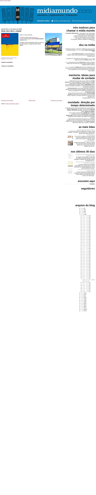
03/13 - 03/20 (85, 275)
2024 (82, 211)
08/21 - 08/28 (85, 241)
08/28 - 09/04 (85, 239)
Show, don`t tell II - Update (11, 31)
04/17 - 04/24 (85, 267)
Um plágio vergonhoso (89, 141)
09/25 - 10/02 (85, 233)
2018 (82, 297)
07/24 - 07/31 (85, 247)
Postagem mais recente (7, 100)
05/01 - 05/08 (85, 264)
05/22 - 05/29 (85, 260)
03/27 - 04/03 (85, 272)
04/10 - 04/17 (85, 269)
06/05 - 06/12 (85, 257)
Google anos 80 (91, 134)
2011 (82, 307)
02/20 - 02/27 (85, 282)
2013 (82, 304)
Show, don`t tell (86, 281)
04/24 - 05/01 (85, 266)
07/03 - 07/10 (85, 251)
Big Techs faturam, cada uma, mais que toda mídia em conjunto (85, 162)
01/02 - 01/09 (85, 291)
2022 (82, 214)
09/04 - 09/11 (85, 238)
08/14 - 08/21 (85, 242)
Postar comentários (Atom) (12, 103)
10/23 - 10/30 (85, 227)
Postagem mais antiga (56, 100)
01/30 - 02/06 (85, 287)
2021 (82, 293)
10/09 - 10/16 (85, 230)
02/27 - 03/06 (85, 278)
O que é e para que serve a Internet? (86, 129)
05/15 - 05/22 (85, 261)
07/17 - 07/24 (85, 248)
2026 (82, 208)
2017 (82, 299)
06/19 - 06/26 (85, 254)
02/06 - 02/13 (85, 285)
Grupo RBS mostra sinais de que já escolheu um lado (86, 170)
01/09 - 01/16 (85, 290)
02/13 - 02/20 (85, 284)
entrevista (90, 58)
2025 (82, 209)
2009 (82, 310)
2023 (82, 212)
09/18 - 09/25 (85, 235)
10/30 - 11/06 (85, 226)
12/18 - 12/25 (85, 217)
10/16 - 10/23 (85, 229)
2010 (82, 309)
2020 (82, 294)
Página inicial (32, 100)
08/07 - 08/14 (85, 244)
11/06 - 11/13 (85, 224)
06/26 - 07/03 (85, 252)
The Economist (9, 58)
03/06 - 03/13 (85, 276)
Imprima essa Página (5, 0)
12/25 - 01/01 (85, 215)
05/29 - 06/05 (85, 258)
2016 (82, 300)
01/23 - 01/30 (85, 288)
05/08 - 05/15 (85, 263)
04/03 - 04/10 (85, 270)
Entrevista (67, 67)
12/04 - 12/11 (85, 220)
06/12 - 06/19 (85, 255)
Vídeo (66, 62)
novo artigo (79, 50)
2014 (82, 303)
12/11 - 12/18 (85, 218)
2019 (82, 296)
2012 (82, 306)
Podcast (70, 53)
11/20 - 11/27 (85, 223)
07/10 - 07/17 (85, 249)
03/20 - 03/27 (85, 273)
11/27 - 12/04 (85, 221)
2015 (82, 301)
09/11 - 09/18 (85, 236)
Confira (93, 40)
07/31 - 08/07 (85, 245)
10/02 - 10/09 (85, 232)
